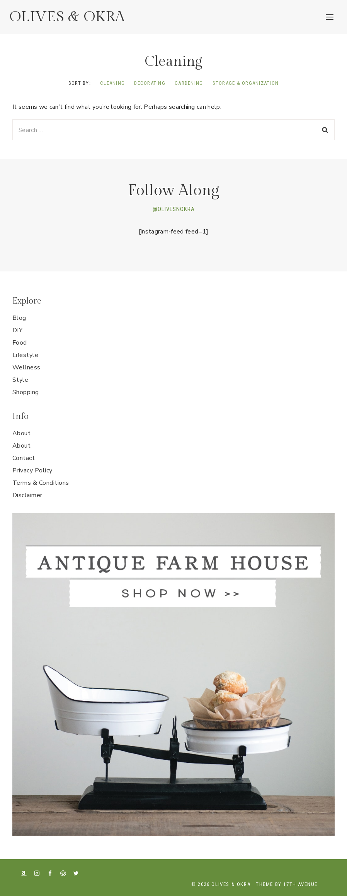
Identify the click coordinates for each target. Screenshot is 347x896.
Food (19, 342)
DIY (17, 330)
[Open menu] (329, 17)
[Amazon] (23, 873)
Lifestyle (25, 355)
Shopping (25, 392)
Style (20, 380)
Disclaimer (27, 495)
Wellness (26, 367)
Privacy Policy (32, 470)
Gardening (189, 83)
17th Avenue (300, 884)
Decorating (149, 83)
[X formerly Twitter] (76, 873)
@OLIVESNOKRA (174, 209)
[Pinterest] (62, 873)
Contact (23, 458)
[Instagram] (37, 873)
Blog (19, 318)
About (21, 433)
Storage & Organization (246, 83)
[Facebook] (50, 873)
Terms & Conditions (40, 483)
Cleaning (112, 83)
